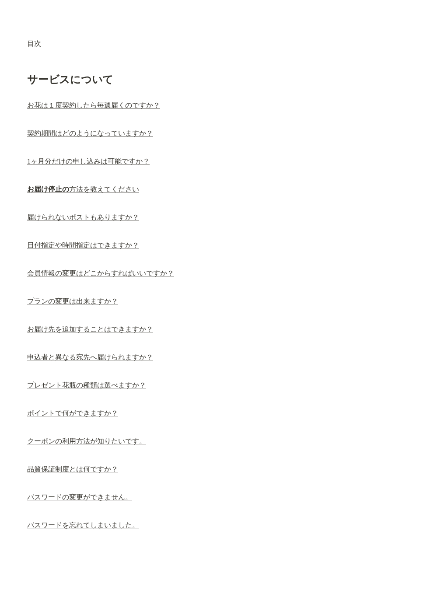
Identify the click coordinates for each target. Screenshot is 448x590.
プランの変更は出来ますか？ (72, 301)
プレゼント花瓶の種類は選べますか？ (86, 385)
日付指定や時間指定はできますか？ (83, 245)
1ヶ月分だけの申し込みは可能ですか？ (88, 161)
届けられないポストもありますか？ (83, 217)
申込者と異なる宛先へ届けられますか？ (90, 357)
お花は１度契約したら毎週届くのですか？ (93, 105)
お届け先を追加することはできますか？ (90, 329)
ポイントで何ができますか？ (72, 413)
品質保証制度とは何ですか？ (72, 469)
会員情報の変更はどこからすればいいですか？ (100, 273)
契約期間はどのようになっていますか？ (90, 133)
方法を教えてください (83, 189)
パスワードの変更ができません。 (79, 497)
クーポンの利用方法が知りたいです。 (86, 441)
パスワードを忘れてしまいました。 (83, 525)
